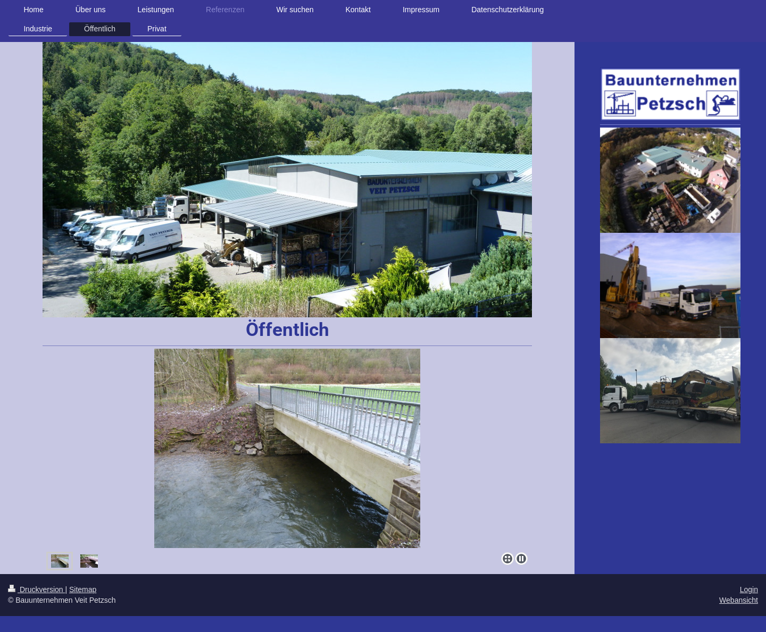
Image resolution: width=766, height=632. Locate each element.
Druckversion (36, 589)
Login (749, 589)
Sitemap (82, 589)
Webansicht (738, 600)
